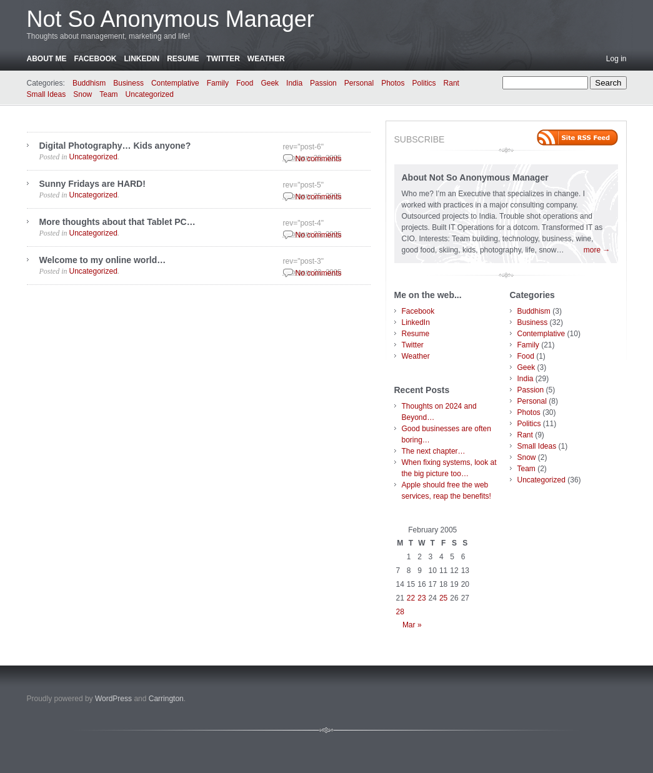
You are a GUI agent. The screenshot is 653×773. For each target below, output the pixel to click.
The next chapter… (434, 451)
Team (108, 94)
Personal (359, 83)
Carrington (166, 698)
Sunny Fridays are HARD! (92, 184)
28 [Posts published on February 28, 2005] (400, 611)
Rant (451, 83)
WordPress (113, 698)
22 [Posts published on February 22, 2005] (411, 598)
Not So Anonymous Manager (170, 19)
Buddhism (89, 83)
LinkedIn (142, 58)
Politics (424, 83)
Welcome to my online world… (102, 260)
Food (244, 83)
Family (218, 83)
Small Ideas (46, 94)
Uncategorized (150, 94)
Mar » (412, 625)
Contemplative (175, 83)
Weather (266, 58)
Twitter (223, 58)
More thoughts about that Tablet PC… (117, 222)
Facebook (95, 58)
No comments (319, 158)
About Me (47, 58)
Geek (270, 83)
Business (128, 83)
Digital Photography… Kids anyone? (115, 146)
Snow (82, 94)
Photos (392, 83)
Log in (616, 58)
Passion (323, 83)
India (294, 83)
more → (597, 250)
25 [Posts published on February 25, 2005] (443, 598)
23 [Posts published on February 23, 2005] (421, 598)
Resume (183, 58)
